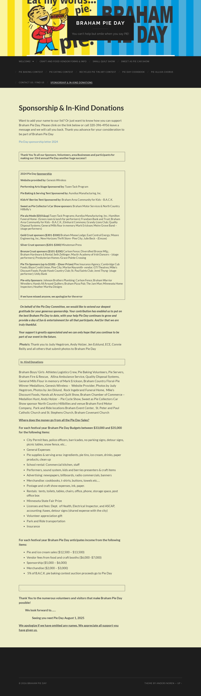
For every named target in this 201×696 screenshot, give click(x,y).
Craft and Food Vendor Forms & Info (63, 61)
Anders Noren (165, 683)
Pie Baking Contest (31, 72)
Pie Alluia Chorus (162, 72)
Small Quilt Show (104, 61)
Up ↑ (179, 683)
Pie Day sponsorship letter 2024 (40, 141)
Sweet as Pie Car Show (135, 61)
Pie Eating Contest (61, 72)
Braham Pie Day (100, 23)
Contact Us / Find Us (31, 82)
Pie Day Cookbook (133, 72)
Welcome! (25, 61)
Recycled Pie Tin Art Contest (97, 72)
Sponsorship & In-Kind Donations (71, 82)
